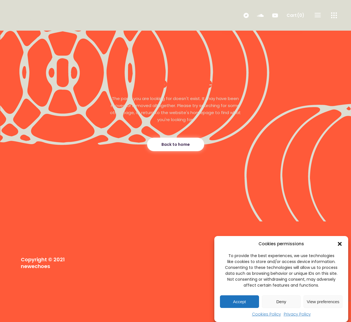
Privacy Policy (297, 314)
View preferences (323, 301)
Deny (281, 301)
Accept (239, 301)
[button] (340, 244)
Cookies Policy (266, 314)
